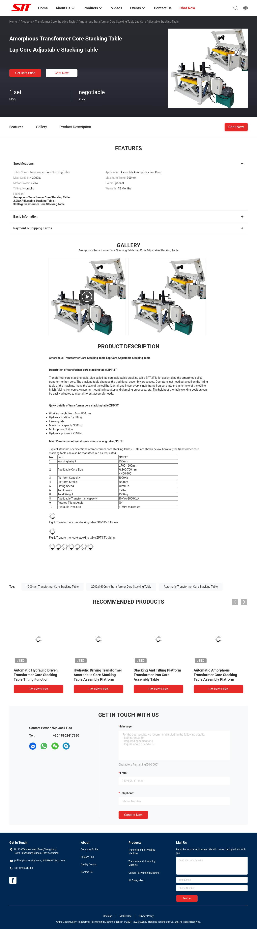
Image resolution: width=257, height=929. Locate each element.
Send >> (187, 898)
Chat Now (62, 73)
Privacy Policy (146, 916)
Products (26, 21)
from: (123, 772)
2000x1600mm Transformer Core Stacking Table (121, 586)
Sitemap (107, 916)
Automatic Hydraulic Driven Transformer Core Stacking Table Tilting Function (36, 674)
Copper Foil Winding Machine (143, 872)
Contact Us (87, 872)
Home (13, 21)
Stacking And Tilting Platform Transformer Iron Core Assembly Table (157, 674)
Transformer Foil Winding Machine (141, 851)
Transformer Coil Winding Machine (142, 863)
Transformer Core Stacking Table (55, 21)
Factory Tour (87, 857)
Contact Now (133, 815)
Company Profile (89, 849)
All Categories (135, 880)
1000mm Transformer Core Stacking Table (52, 586)
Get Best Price (25, 73)
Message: (126, 726)
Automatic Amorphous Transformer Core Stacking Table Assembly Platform (215, 674)
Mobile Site (125, 916)
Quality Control (89, 864)
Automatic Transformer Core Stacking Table (191, 586)
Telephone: (127, 793)
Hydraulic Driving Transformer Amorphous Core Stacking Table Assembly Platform (98, 674)
